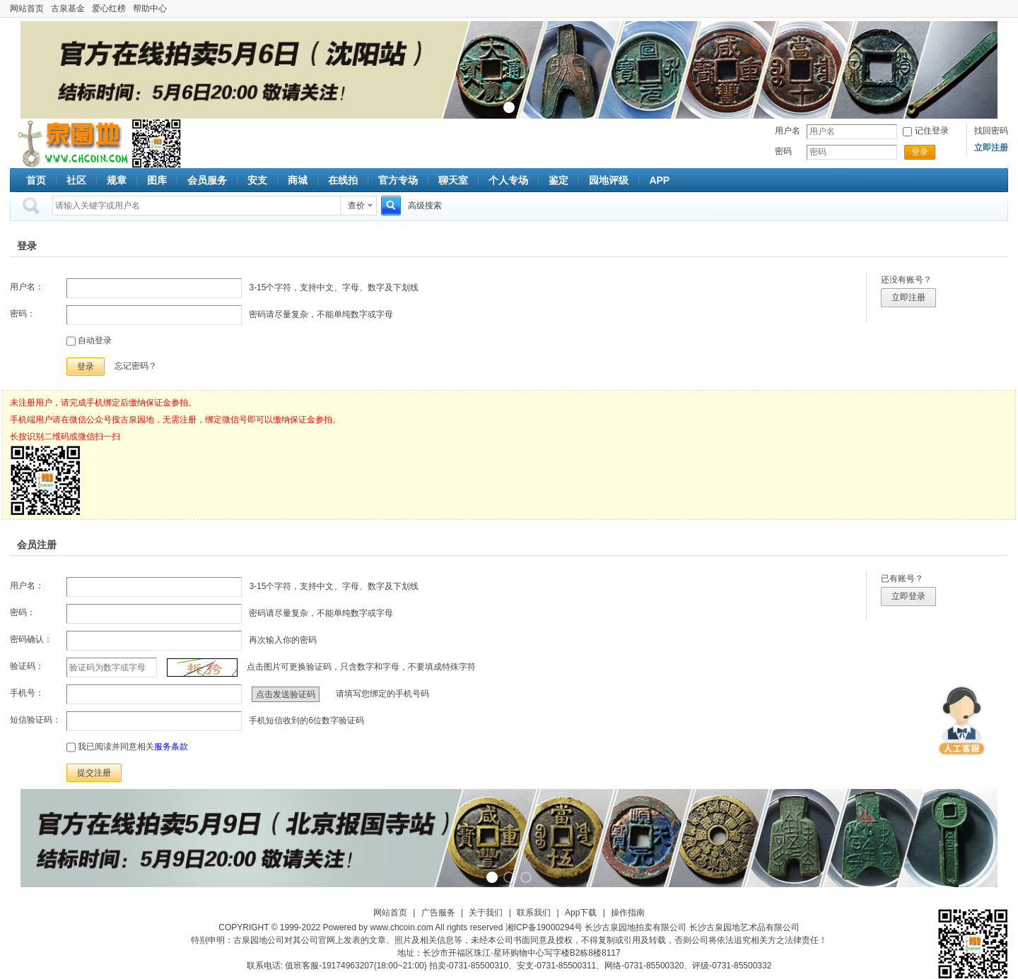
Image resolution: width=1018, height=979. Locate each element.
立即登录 (908, 596)
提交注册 (94, 773)
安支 (257, 180)
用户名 (787, 131)
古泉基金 (68, 8)
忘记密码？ (136, 366)
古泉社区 (70, 143)
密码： (22, 314)
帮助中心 (150, 8)
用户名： (27, 287)
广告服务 (438, 913)
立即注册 (908, 297)
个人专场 (508, 180)
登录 (919, 152)
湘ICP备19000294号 (544, 927)
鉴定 (558, 180)
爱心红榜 (109, 8)
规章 (117, 180)
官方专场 (398, 180)
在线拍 (343, 180)
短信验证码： (35, 720)
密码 (783, 151)
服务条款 (171, 747)
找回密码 (991, 131)
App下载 (581, 913)
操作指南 (628, 913)
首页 (36, 180)
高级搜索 (425, 205)
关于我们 (486, 913)
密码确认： (31, 639)
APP (659, 180)
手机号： (27, 693)
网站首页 (27, 8)
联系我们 (534, 913)
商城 (298, 180)
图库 (157, 180)
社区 (76, 180)
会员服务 (207, 180)
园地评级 (608, 180)
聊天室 (453, 180)
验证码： (27, 666)
